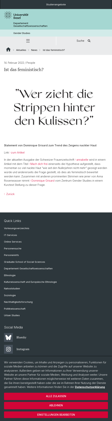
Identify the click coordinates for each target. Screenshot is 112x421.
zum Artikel (18, 152)
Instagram (16, 349)
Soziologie (10, 295)
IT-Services (10, 235)
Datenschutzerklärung (90, 387)
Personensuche (12, 248)
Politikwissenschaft (14, 308)
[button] (28, 41)
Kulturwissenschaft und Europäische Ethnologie (30, 282)
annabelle (82, 159)
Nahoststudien (12, 288)
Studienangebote (56, 4)
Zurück (9, 194)
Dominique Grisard (43, 180)
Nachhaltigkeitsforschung (18, 302)
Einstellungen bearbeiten (56, 414)
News (34, 50)
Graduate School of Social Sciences (24, 262)
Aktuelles (21, 50)
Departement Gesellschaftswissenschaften (30, 24)
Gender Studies (21, 33)
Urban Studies (12, 315)
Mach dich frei (39, 163)
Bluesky (15, 337)
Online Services (13, 241)
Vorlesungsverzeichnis (16, 228)
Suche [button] (84, 41)
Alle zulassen (56, 396)
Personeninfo (11, 255)
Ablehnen (56, 405)
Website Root (8, 49)
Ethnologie (10, 275)
